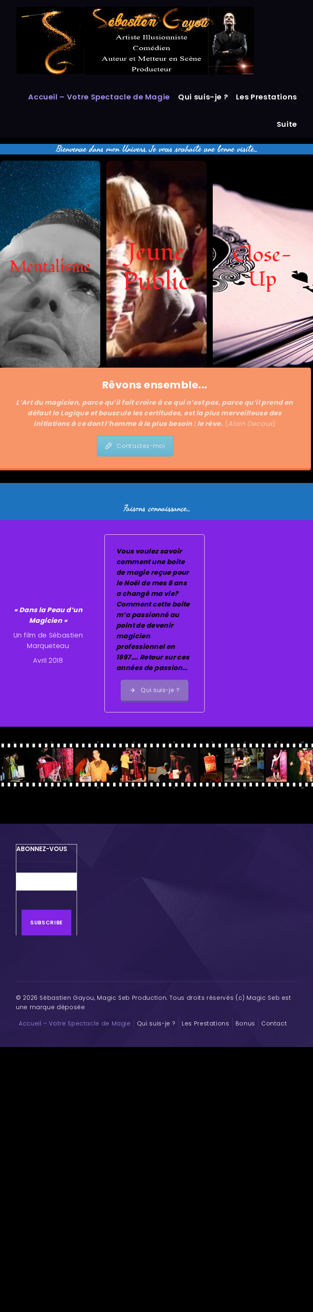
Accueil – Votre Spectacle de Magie (99, 97)
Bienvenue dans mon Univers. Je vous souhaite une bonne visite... (157, 149)
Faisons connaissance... (156, 509)
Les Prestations (266, 97)
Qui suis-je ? (203, 97)
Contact (274, 1023)
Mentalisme (49, 267)
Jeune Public (156, 267)
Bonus (245, 1023)
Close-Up (262, 267)
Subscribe (46, 922)
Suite (287, 124)
